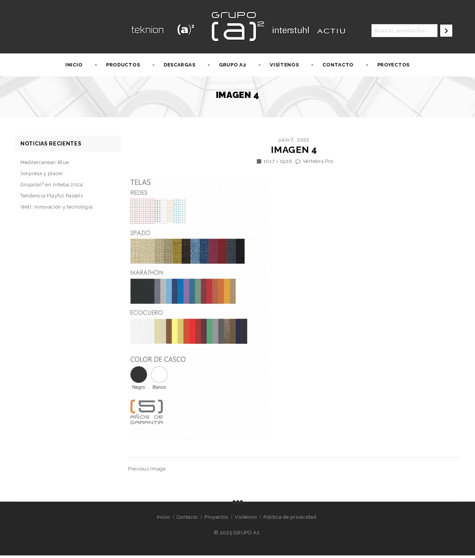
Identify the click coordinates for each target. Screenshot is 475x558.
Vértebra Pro (318, 161)
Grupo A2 (232, 65)
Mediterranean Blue (44, 162)
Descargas (179, 65)
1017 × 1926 (277, 161)
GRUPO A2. (247, 532)
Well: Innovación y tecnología (56, 207)
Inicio (73, 65)
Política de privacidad (289, 517)
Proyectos (393, 65)
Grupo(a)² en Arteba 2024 (51, 184)
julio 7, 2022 (294, 139)
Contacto (338, 65)
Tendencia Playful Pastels (51, 195)
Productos (123, 65)
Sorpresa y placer (41, 173)
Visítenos (284, 65)
